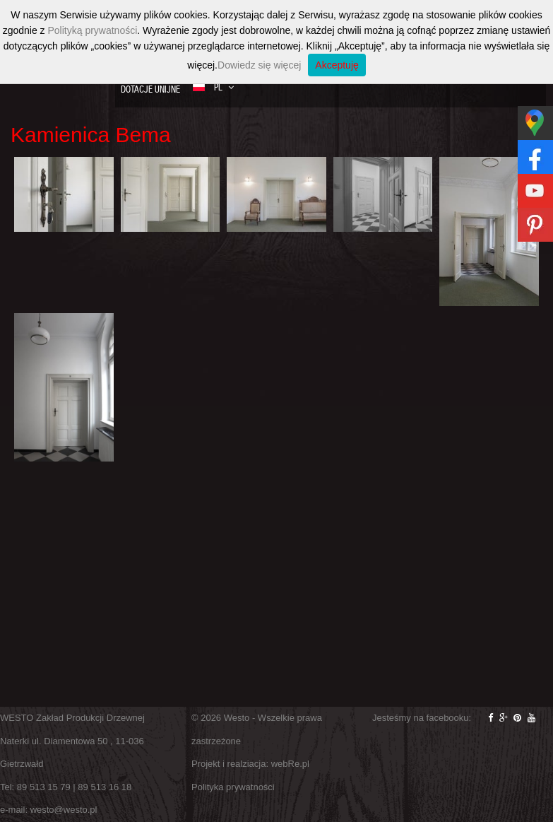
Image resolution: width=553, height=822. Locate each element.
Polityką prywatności (92, 30)
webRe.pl (290, 763)
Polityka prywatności (233, 787)
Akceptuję (336, 65)
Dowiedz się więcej (259, 65)
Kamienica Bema (91, 134)
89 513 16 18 (104, 787)
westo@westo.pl (63, 809)
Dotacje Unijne (150, 89)
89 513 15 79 (44, 787)
